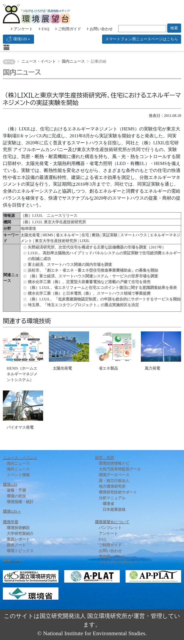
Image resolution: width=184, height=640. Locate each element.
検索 (174, 28)
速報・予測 (16, 490)
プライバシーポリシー (118, 562)
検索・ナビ (12, 560)
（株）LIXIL (32, 222)
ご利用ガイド (68, 29)
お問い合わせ (100, 29)
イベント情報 (18, 475)
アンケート (22, 29)
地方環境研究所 (112, 486)
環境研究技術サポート (118, 492)
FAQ (44, 29)
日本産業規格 (114, 509)
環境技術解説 (18, 528)
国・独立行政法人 (114, 481)
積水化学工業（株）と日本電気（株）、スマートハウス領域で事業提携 (89, 293)
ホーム (9, 61)
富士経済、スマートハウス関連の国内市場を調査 (70, 264)
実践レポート (18, 539)
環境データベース (114, 475)
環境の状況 (16, 496)
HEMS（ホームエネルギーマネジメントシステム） (22, 374)
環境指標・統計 (20, 502)
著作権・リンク (112, 557)
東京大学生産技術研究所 (65, 222)
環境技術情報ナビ (114, 463)
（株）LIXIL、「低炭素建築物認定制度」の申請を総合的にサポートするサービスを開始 (104, 299)
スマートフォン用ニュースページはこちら (141, 39)
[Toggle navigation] (6, 47)
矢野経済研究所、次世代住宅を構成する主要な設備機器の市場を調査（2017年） (97, 247)
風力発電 (152, 368)
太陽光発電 (62, 368)
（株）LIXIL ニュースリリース (49, 215)
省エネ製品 (108, 368)
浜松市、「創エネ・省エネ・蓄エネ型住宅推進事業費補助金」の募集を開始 (93, 270)
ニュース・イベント (38, 61)
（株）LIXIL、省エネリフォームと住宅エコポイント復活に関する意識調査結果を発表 (102, 288)
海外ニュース (18, 469)
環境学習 (10, 522)
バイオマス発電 (20, 427)
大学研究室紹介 (20, 533)
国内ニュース (73, 61)
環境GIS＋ (18, 39)
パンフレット (110, 528)
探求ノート (16, 545)
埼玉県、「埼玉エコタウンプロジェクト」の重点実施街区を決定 (83, 305)
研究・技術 (104, 458)
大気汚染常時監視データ (120, 469)
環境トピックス (20, 551)
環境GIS (10, 484)
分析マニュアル (112, 498)
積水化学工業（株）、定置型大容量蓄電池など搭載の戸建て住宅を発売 (89, 282)
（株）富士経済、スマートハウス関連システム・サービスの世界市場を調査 (93, 276)
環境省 (108, 504)
